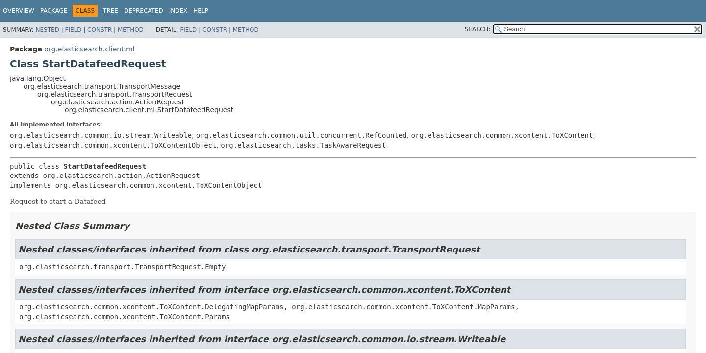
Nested (47, 29)
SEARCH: (478, 29)
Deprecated (143, 10)
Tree (110, 10)
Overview (18, 10)
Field (73, 29)
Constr (99, 29)
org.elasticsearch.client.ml (89, 49)
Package (53, 10)
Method (131, 29)
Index (178, 10)
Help (200, 10)
